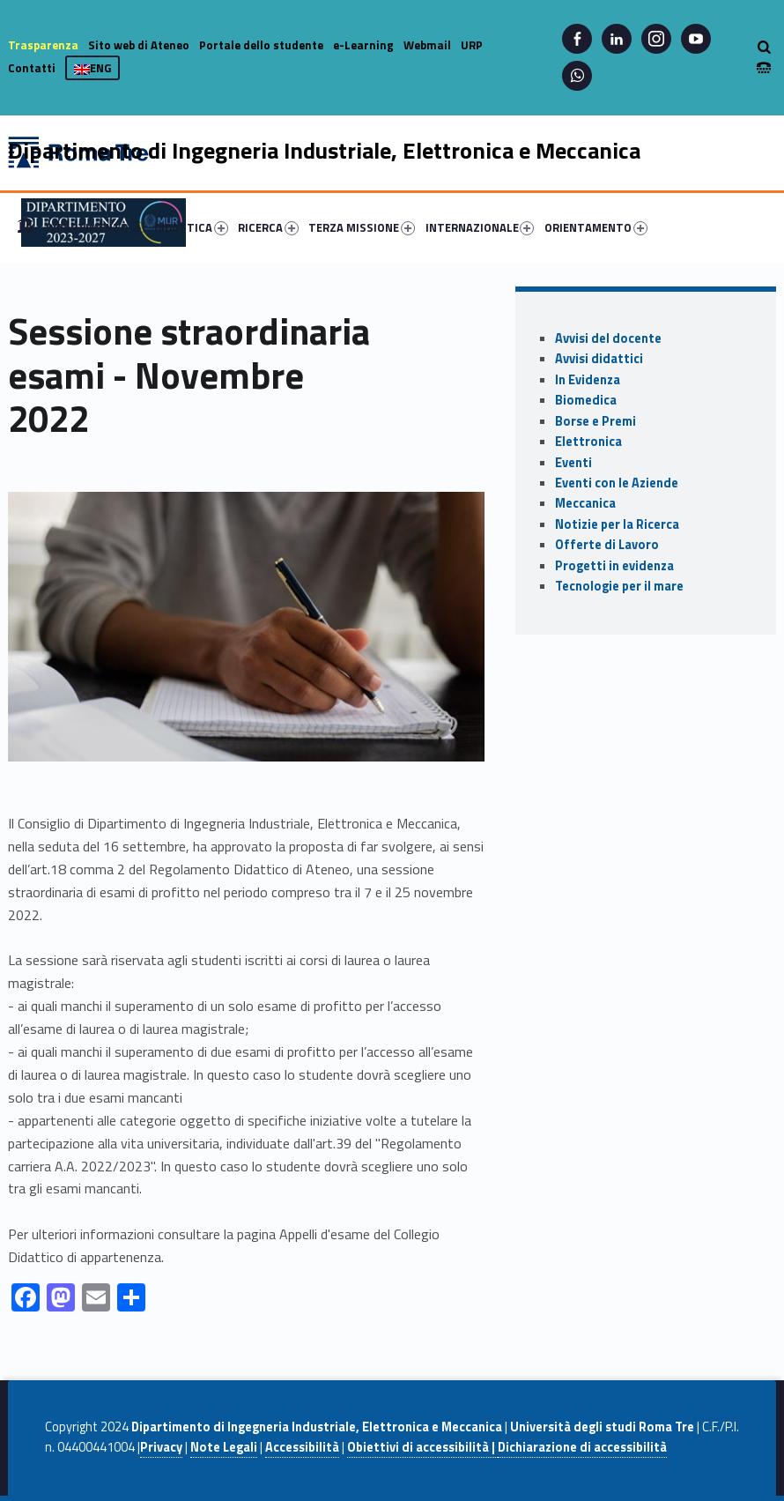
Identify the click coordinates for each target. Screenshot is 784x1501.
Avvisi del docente (608, 338)
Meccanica (585, 503)
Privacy (161, 1447)
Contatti (31, 68)
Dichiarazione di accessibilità (582, 1447)
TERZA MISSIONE (361, 227)
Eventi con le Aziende (616, 483)
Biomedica (586, 400)
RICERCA (268, 227)
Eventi (573, 462)
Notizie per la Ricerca (617, 524)
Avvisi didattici (599, 358)
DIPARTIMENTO (95, 227)
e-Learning (363, 45)
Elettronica (588, 441)
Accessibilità (302, 1447)
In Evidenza (587, 380)
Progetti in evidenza (614, 566)
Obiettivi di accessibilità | (422, 1447)
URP (472, 45)
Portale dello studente (261, 45)
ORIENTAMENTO (595, 227)
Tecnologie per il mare (619, 586)
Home (25, 227)
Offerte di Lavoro (607, 544)
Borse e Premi (595, 421)
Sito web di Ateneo (138, 45)
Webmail (427, 45)
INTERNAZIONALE (480, 227)
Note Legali (223, 1447)
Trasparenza (43, 45)
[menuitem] (25, 227)
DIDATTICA (191, 227)
